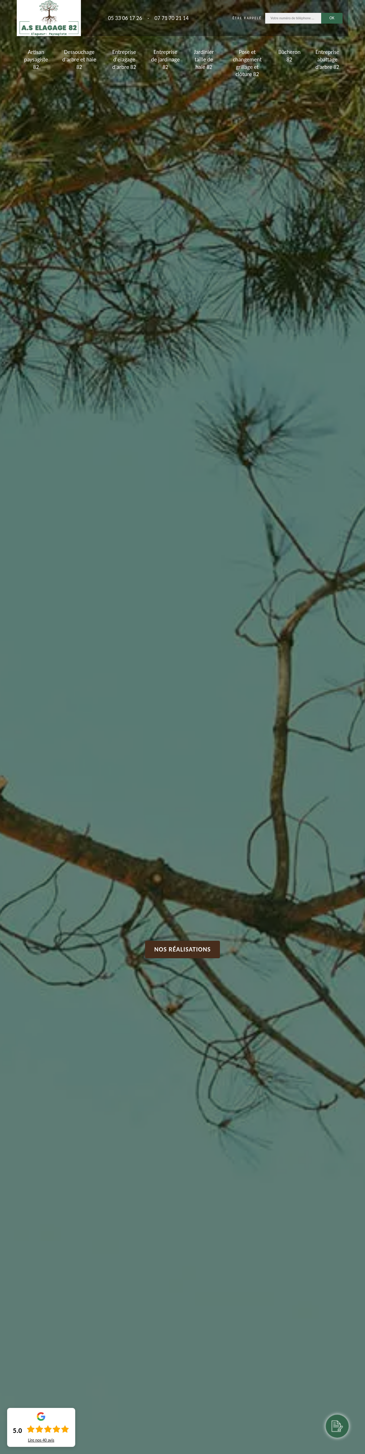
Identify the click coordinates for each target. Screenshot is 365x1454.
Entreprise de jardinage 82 (165, 59)
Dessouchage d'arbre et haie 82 (79, 59)
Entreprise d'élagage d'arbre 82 (124, 59)
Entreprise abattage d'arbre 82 (327, 59)
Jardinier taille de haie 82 (204, 59)
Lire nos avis (41, 1440)
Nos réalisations (182, 949)
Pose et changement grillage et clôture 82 (247, 63)
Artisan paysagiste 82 (36, 59)
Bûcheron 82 (289, 56)
